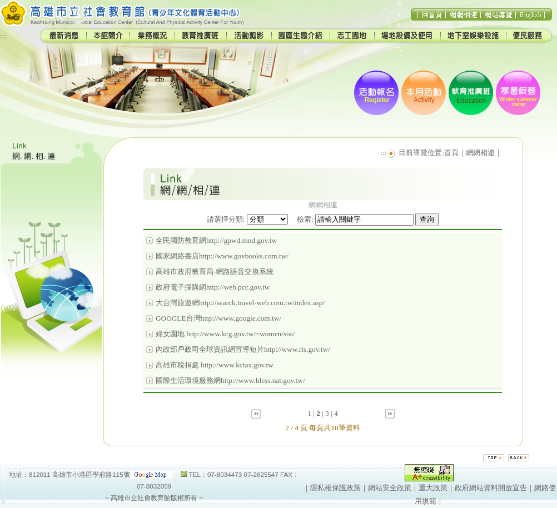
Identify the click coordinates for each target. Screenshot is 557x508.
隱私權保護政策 (335, 488)
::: (3, 36)
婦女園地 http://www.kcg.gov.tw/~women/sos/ (225, 334)
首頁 (451, 152)
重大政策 (433, 488)
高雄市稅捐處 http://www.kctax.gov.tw (214, 365)
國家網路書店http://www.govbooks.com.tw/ (222, 256)
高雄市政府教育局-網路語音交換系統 (214, 271)
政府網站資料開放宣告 (491, 488)
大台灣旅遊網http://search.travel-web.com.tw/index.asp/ (240, 302)
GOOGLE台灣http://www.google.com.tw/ (218, 318)
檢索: (305, 219)
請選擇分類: (226, 219)
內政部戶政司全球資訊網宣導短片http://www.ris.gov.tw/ (243, 349)
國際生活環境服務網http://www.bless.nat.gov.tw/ (230, 380)
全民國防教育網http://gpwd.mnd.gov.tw (216, 240)
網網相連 (480, 152)
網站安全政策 (389, 488)
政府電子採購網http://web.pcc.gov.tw (213, 287)
